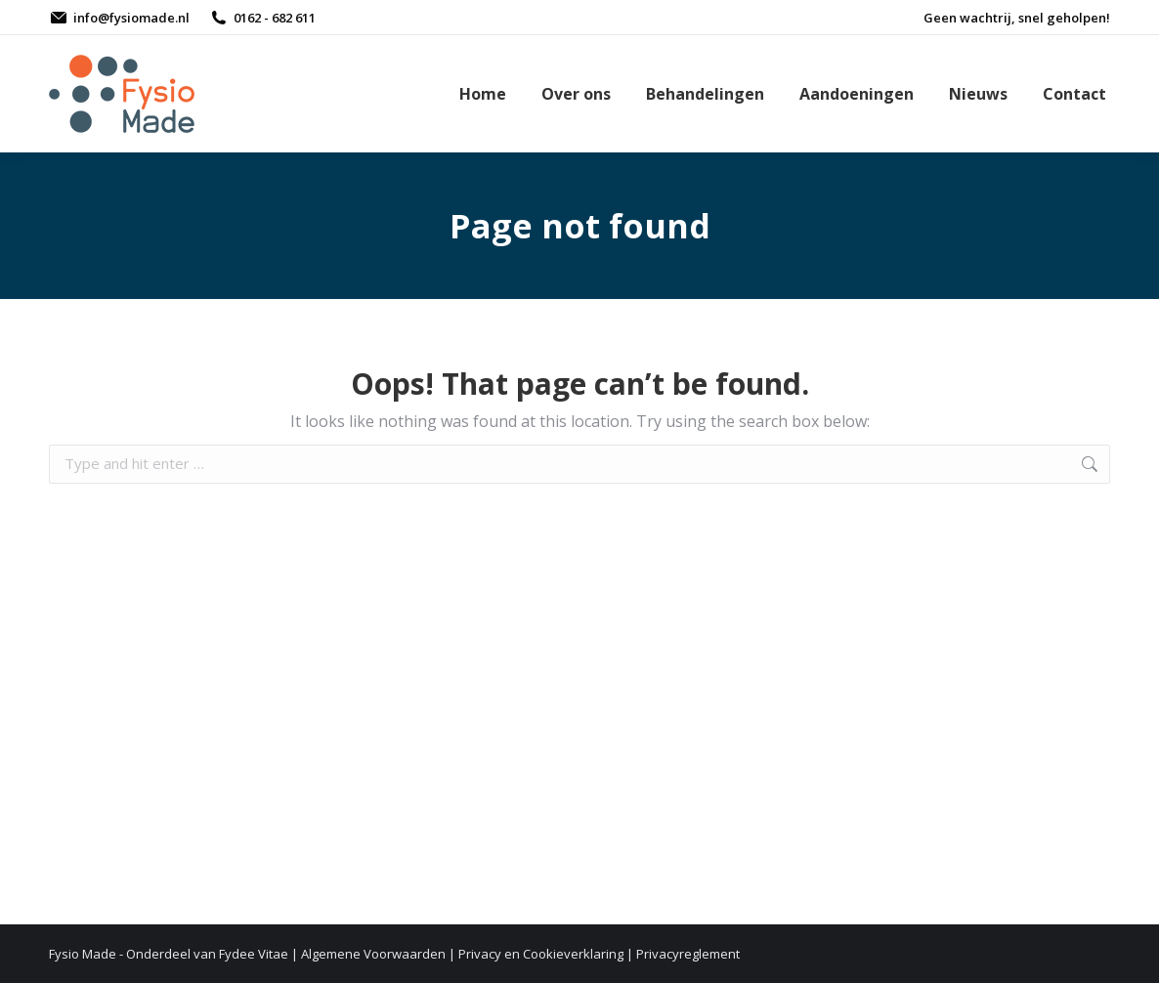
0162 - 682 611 (262, 18)
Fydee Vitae (253, 953)
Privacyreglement (688, 953)
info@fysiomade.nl (119, 18)
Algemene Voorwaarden (373, 953)
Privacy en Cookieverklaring (540, 953)
